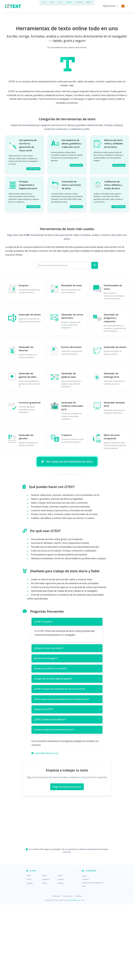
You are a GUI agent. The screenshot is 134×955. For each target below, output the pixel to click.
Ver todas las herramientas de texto (67, 512)
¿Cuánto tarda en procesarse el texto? (67, 780)
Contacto (85, 929)
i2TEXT (69, 2)
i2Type (44, 933)
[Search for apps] (63, 278)
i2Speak (29, 933)
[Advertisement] (67, 28)
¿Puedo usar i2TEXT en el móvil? (67, 719)
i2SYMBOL (79, 2)
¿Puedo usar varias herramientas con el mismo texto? (67, 749)
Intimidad (56, 946)
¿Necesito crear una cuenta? (67, 698)
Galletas (78, 946)
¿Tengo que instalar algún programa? (67, 729)
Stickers (60, 933)
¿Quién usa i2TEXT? (67, 759)
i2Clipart (60, 929)
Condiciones (67, 946)
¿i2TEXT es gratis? (67, 672)
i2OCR (60, 2)
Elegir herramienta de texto (67, 836)
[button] (110, 6)
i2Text (28, 929)
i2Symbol (45, 929)
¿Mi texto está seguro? (67, 708)
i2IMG (52, 2)
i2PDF (44, 2)
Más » (89, 2)
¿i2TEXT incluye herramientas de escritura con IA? (67, 739)
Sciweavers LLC (75, 950)
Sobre (84, 926)
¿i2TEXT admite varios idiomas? (67, 770)
